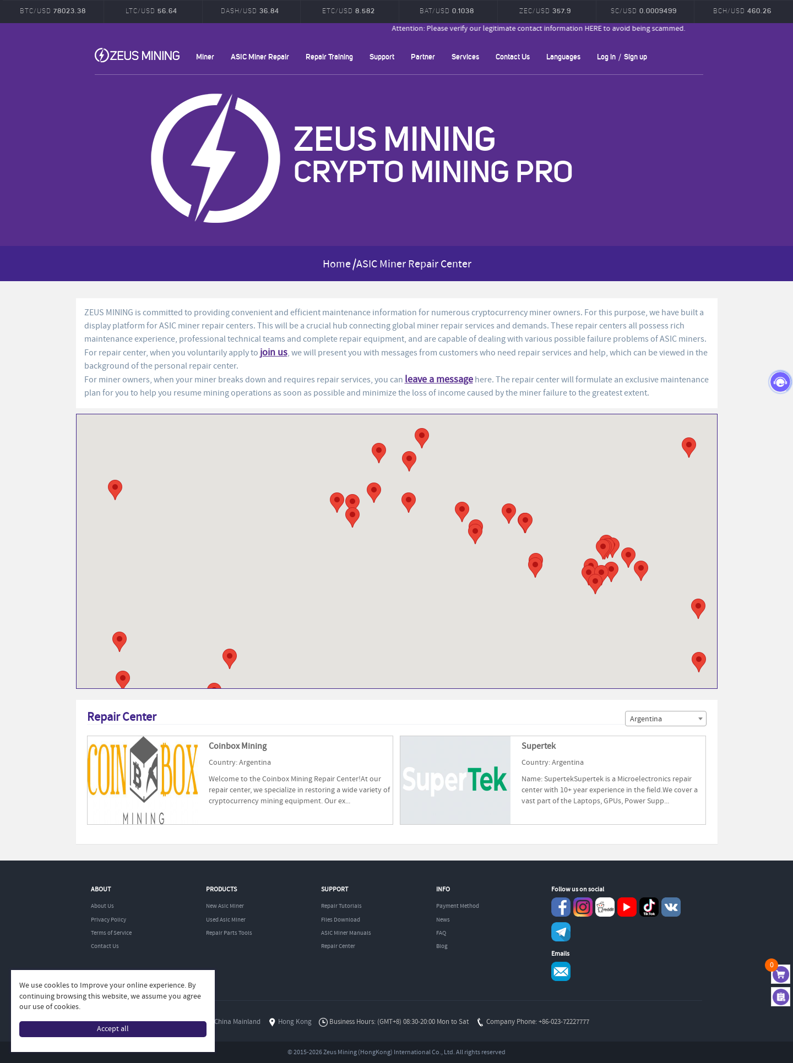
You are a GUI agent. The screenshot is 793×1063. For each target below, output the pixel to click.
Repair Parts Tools (229, 933)
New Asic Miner (225, 906)
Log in (606, 56)
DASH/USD (250, 10)
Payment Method (457, 906)
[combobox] (666, 718)
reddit (605, 907)
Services (465, 56)
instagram (583, 907)
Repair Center (338, 946)
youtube (627, 907)
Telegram (561, 931)
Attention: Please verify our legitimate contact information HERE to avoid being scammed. (584, 29)
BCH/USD (742, 10)
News (443, 920)
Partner (423, 56)
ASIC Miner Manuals (346, 933)
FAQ (441, 933)
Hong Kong (295, 1022)
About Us (102, 906)
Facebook (561, 907)
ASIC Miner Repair (260, 56)
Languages (563, 56)
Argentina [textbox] (646, 719)
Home (337, 264)
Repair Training (329, 56)
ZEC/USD (545, 10)
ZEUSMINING (137, 55)
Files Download (340, 920)
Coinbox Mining (238, 746)
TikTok (649, 907)
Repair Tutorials (341, 906)
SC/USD (644, 10)
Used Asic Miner (226, 920)
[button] (689, 447)
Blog (442, 946)
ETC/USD (348, 10)
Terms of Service (111, 933)
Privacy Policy (108, 920)
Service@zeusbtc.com (561, 971)
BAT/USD (447, 10)
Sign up (635, 56)
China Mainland (237, 1022)
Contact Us (513, 56)
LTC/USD (151, 10)
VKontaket (671, 907)
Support (382, 56)
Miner (205, 56)
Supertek (539, 746)
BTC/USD (53, 10)
